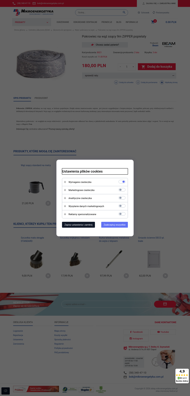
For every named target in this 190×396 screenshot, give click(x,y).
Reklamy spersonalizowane (82, 214)
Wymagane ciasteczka (80, 182)
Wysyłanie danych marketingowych (86, 206)
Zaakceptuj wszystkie (114, 224)
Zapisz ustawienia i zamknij (78, 224)
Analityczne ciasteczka (80, 198)
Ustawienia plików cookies (82, 171)
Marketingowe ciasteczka (81, 190)
